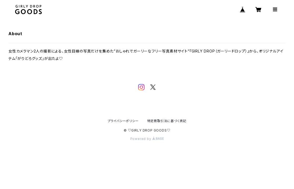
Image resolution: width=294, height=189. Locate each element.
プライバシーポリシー (123, 121)
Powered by (147, 139)
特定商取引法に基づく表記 (167, 121)
